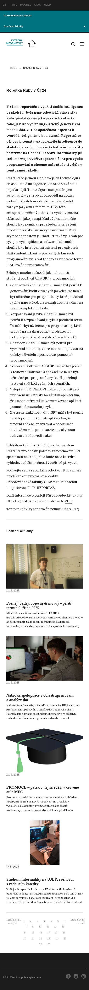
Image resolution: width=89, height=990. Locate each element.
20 (24, 938)
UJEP (47, 4)
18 (56, 932)
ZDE (68, 501)
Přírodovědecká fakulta (17, 15)
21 (32, 938)
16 (41, 932)
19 (64, 932)
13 (63, 926)
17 (48, 932)
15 (33, 932)
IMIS (14, 4)
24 (56, 938)
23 (48, 938)
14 (25, 932)
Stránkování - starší (77, 921)
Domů (13, 68)
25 (65, 938)
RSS (5, 977)
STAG (37, 4)
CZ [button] (6, 4)
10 (40, 926)
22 (40, 938)
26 (40, 944)
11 (48, 926)
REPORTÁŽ (45, 488)
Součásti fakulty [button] (44, 26)
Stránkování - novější (13, 921)
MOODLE (25, 4)
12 (55, 926)
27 (48, 944)
